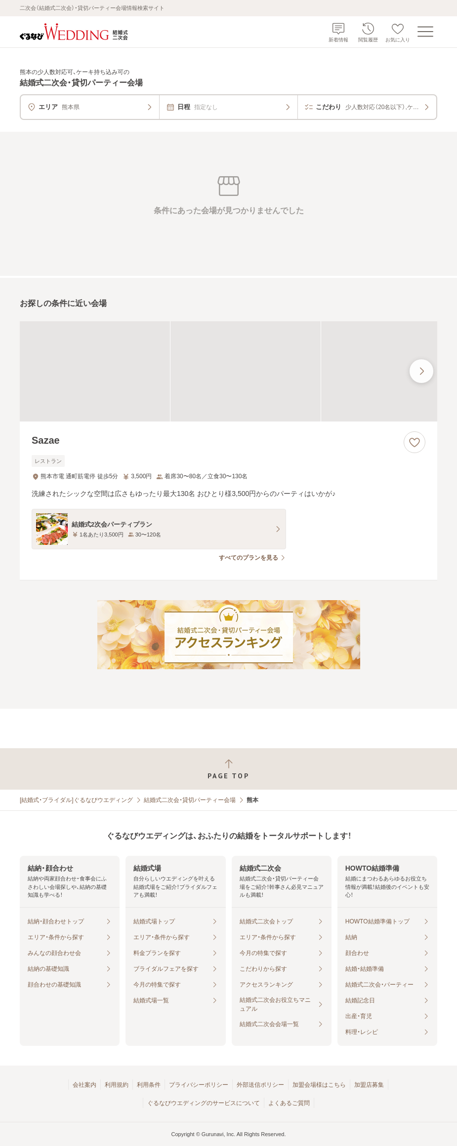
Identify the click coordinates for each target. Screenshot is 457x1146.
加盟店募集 (369, 1084)
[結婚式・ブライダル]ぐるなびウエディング (76, 800)
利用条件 (149, 1084)
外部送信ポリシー (260, 1084)
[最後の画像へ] (421, 371)
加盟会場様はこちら (319, 1084)
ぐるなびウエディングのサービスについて (203, 1103)
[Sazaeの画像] (228, 371)
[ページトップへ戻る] (228, 769)
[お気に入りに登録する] (414, 442)
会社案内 (84, 1084)
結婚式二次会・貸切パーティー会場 (190, 800)
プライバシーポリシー (198, 1084)
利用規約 (116, 1084)
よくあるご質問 (289, 1103)
